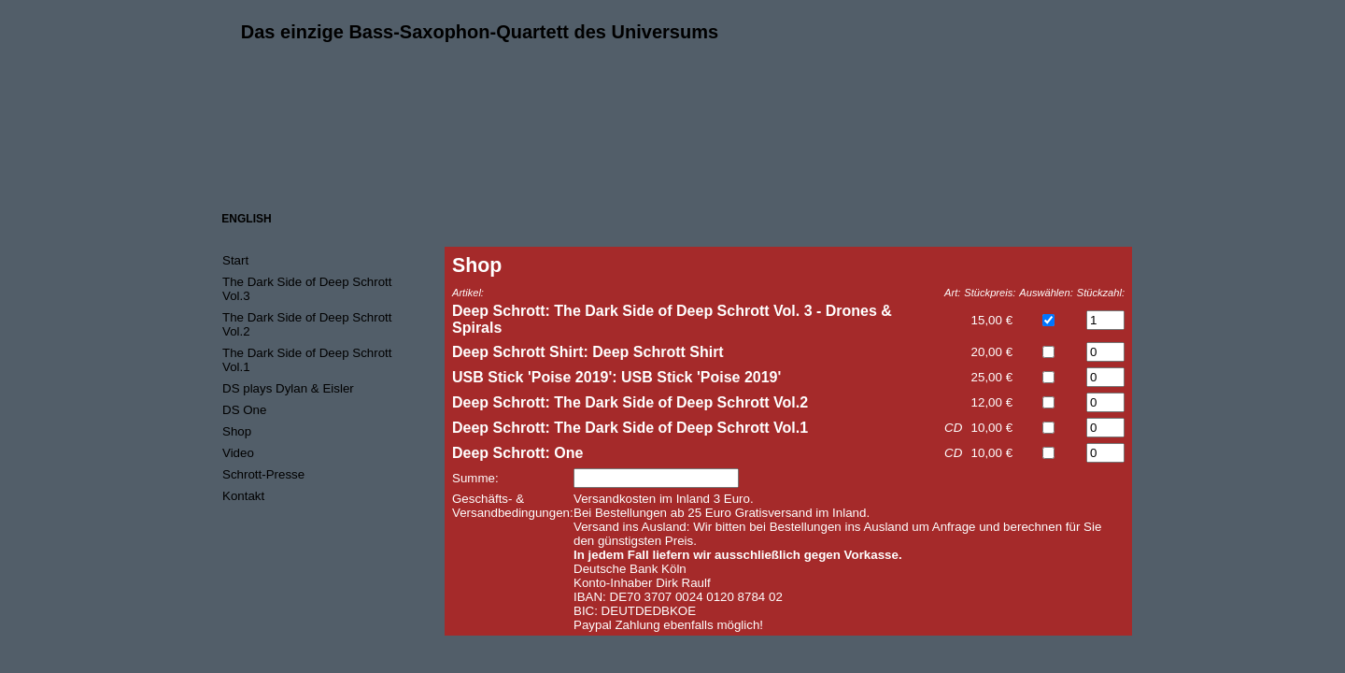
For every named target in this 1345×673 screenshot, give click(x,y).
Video (238, 453)
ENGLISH (246, 218)
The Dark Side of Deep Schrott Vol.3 (307, 289)
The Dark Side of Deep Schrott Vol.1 (307, 360)
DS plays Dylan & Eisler (288, 388)
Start (235, 260)
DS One (244, 410)
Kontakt (243, 496)
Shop (236, 431)
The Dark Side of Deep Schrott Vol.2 (307, 324)
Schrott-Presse (263, 474)
